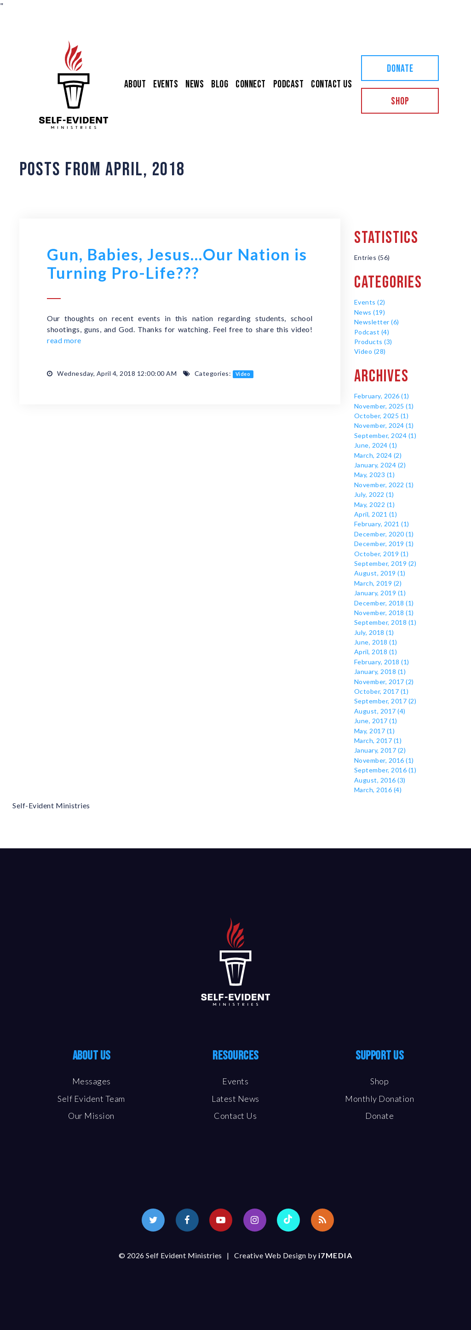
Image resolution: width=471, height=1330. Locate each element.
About (135, 84)
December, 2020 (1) (384, 534)
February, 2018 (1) (381, 662)
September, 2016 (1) (385, 770)
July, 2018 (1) (374, 632)
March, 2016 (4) (378, 790)
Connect (251, 84)
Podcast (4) (372, 332)
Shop (400, 101)
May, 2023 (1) (374, 474)
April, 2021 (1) (375, 514)
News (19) (369, 312)
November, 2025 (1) (384, 406)
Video (243, 374)
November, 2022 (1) (384, 485)
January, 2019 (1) (380, 593)
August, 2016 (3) (380, 780)
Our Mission (91, 1116)
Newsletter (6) (376, 322)
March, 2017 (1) (378, 740)
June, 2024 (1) (375, 445)
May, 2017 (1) (374, 731)
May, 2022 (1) (374, 504)
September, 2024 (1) (385, 435)
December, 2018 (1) (384, 603)
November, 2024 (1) (384, 425)
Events (165, 84)
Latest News (235, 1099)
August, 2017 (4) (380, 711)
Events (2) (369, 302)
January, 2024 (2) (380, 465)
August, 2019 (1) (380, 573)
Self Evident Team (91, 1099)
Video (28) (370, 351)
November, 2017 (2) (384, 681)
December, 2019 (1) (384, 543)
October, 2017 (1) (381, 691)
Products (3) (373, 341)
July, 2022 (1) (374, 494)
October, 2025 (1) (381, 416)
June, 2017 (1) (375, 721)
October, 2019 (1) (381, 554)
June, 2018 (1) (375, 642)
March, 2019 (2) (378, 583)
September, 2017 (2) (385, 701)
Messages (91, 1081)
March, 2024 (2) (378, 455)
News (194, 84)
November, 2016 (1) (384, 760)
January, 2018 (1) (380, 671)
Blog (219, 84)
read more (64, 340)
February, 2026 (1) (381, 396)
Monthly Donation (379, 1099)
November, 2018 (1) (384, 612)
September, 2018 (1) (385, 622)
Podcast (288, 84)
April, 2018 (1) (375, 652)
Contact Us (331, 84)
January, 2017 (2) (380, 750)
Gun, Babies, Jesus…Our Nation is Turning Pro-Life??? (177, 263)
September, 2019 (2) (385, 563)
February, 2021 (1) (381, 524)
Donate (400, 69)
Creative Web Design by (293, 1255)
